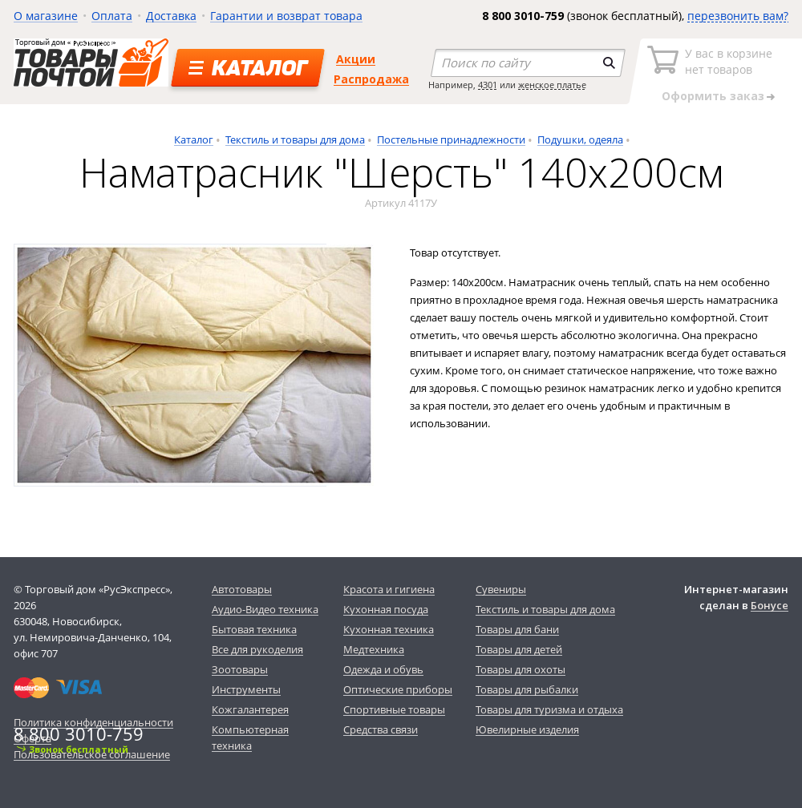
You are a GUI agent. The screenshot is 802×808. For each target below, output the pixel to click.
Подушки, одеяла (580, 139)
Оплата (111, 15)
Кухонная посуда (385, 609)
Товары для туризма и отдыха (549, 709)
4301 (487, 85)
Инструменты (246, 689)
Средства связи (380, 729)
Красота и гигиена (389, 589)
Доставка (171, 15)
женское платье (552, 85)
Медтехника (373, 649)
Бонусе (769, 605)
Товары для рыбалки (527, 689)
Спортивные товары (394, 709)
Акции (355, 59)
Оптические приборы (397, 689)
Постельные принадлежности (451, 139)
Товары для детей (519, 649)
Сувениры (501, 589)
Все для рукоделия (257, 649)
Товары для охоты (520, 669)
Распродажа (371, 79)
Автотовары (242, 589)
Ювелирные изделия (527, 729)
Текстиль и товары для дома (295, 139)
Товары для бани (517, 629)
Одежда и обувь (383, 669)
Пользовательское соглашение (92, 754)
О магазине (46, 15)
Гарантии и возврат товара (286, 15)
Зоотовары (240, 669)
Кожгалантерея (250, 709)
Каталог (193, 139)
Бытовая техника (254, 629)
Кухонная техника (388, 629)
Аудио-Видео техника (265, 609)
